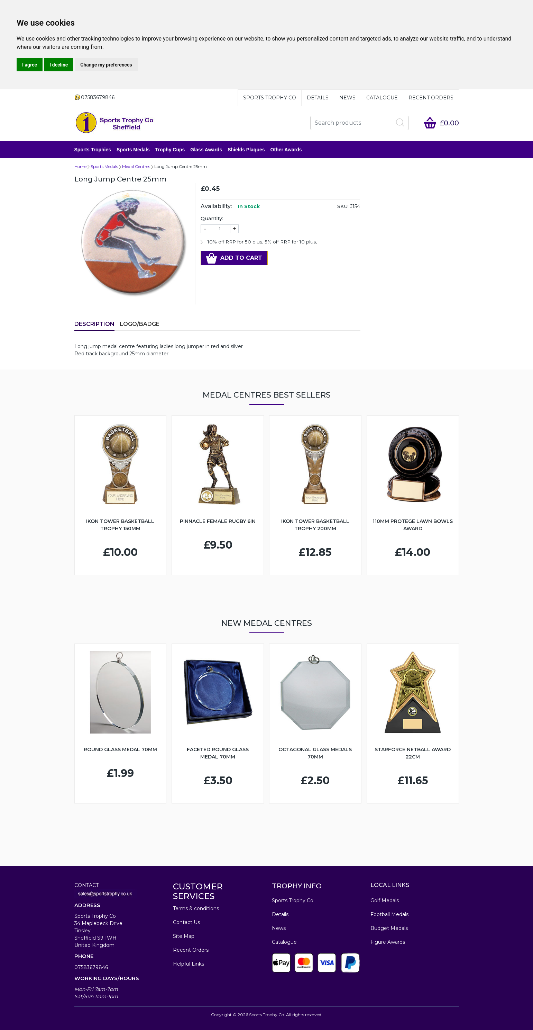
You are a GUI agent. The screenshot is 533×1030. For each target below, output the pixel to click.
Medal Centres (136, 166)
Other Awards (286, 149)
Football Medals (389, 914)
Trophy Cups (170, 149)
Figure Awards (387, 942)
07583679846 (91, 967)
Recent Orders (430, 98)
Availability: (216, 206)
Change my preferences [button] (106, 65)
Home (80, 166)
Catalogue (382, 98)
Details (318, 98)
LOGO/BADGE (139, 324)
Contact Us (186, 922)
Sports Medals (133, 149)
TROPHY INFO (297, 886)
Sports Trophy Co (269, 98)
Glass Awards (206, 149)
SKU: (343, 206)
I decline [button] (58, 65)
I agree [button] (29, 65)
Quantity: (212, 218)
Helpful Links (188, 964)
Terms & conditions (196, 908)
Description (94, 324)
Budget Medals (389, 928)
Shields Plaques (246, 149)
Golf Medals (384, 900)
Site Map (183, 936)
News (347, 98)
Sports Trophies (92, 149)
